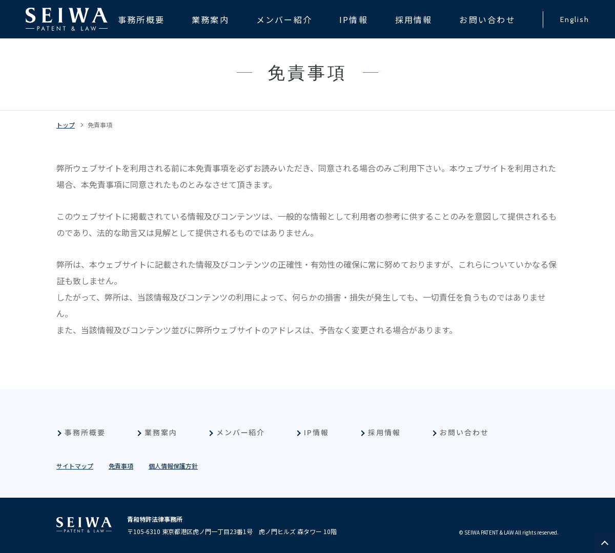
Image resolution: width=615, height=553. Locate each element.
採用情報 (384, 432)
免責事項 (100, 124)
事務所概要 (85, 432)
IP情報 (316, 432)
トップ (65, 124)
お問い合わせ (464, 432)
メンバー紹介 (240, 432)
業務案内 (161, 432)
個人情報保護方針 (173, 465)
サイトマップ (74, 465)
